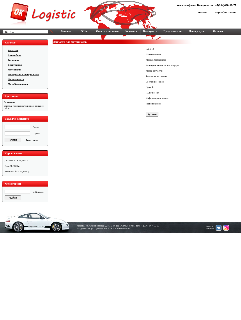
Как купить (150, 31)
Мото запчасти (16, 79)
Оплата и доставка (107, 31)
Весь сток (13, 50)
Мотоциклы (14, 69)
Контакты (131, 31)
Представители (172, 31)
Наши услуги (196, 31)
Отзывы (218, 31)
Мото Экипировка (18, 84)
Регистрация (32, 140)
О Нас (84, 31)
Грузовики (13, 60)
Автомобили (14, 55)
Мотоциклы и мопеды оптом (23, 74)
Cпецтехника (15, 64)
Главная (66, 31)
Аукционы (9, 102)
